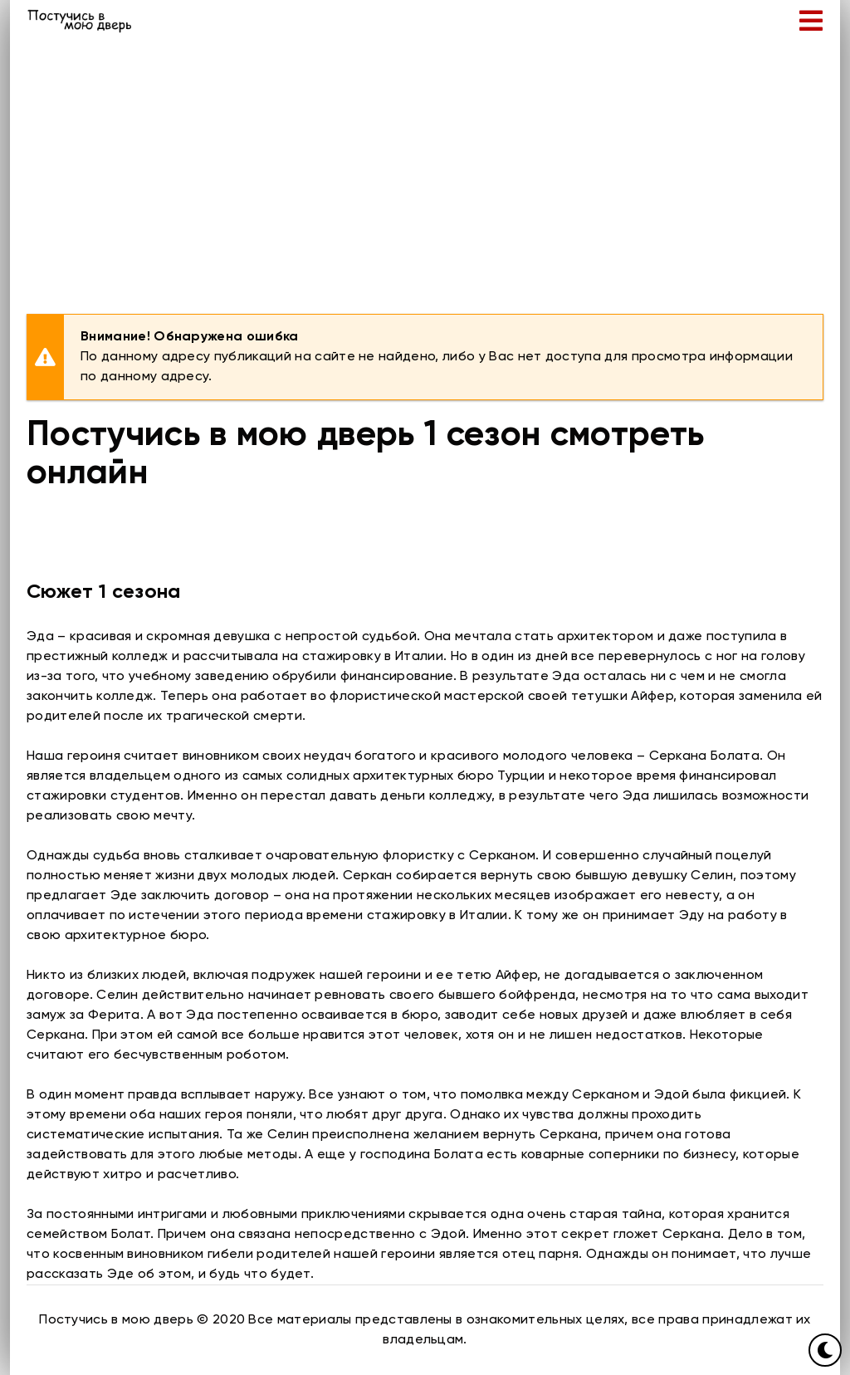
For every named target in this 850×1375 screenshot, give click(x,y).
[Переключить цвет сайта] (825, 1350)
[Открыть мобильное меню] (811, 20)
